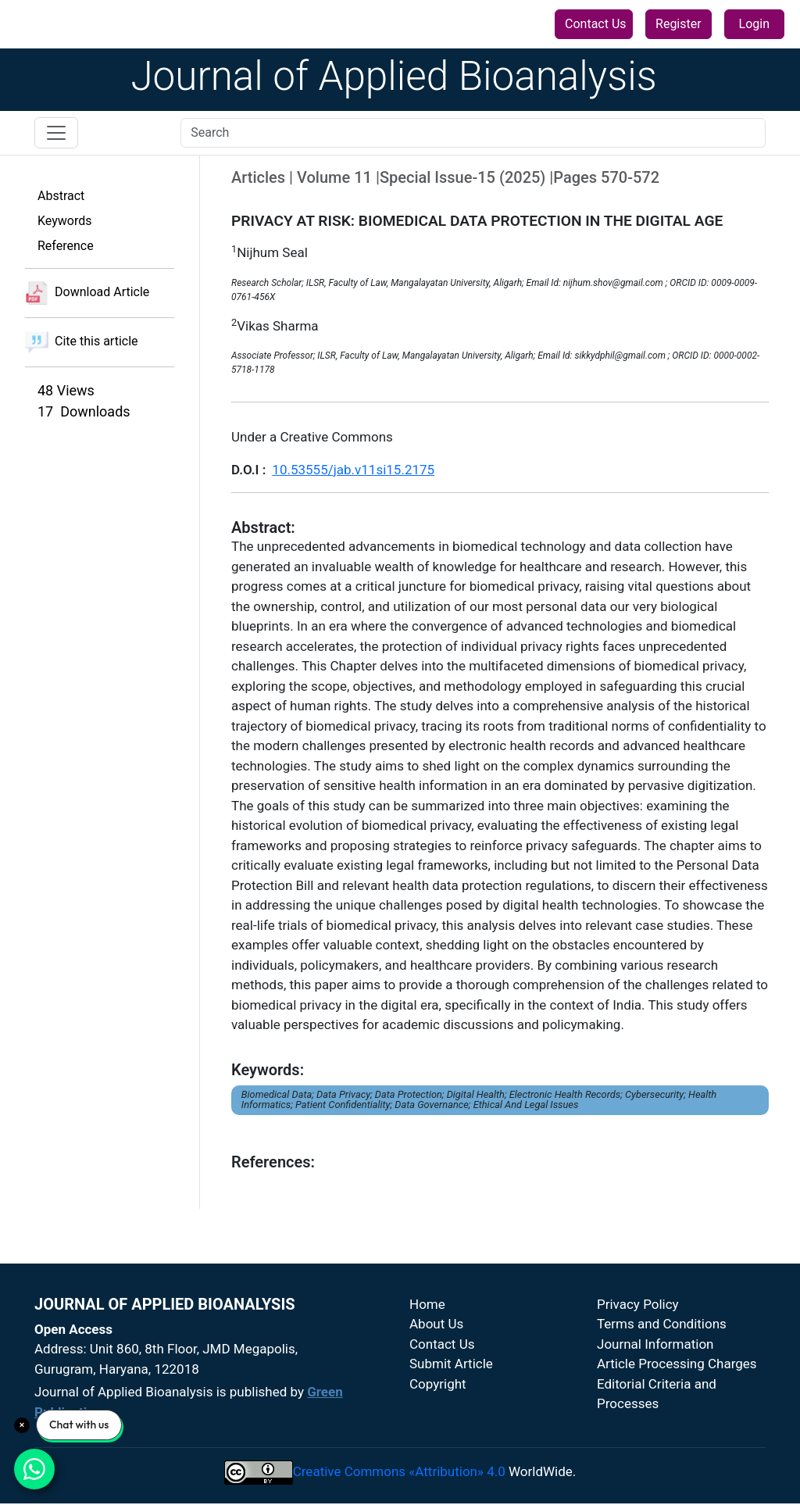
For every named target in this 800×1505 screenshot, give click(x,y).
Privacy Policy (638, 1304)
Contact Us (596, 23)
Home (427, 1304)
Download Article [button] (87, 293)
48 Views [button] (66, 390)
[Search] (473, 133)
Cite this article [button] (81, 342)
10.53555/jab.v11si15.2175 (353, 469)
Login (754, 23)
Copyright (437, 1384)
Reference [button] (66, 245)
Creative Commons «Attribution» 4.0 (399, 1471)
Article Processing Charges (677, 1363)
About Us (436, 1324)
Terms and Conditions (662, 1324)
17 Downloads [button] (84, 411)
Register (678, 23)
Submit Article (451, 1363)
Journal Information (655, 1344)
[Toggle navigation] (56, 132)
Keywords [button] (65, 220)
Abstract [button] (61, 195)
